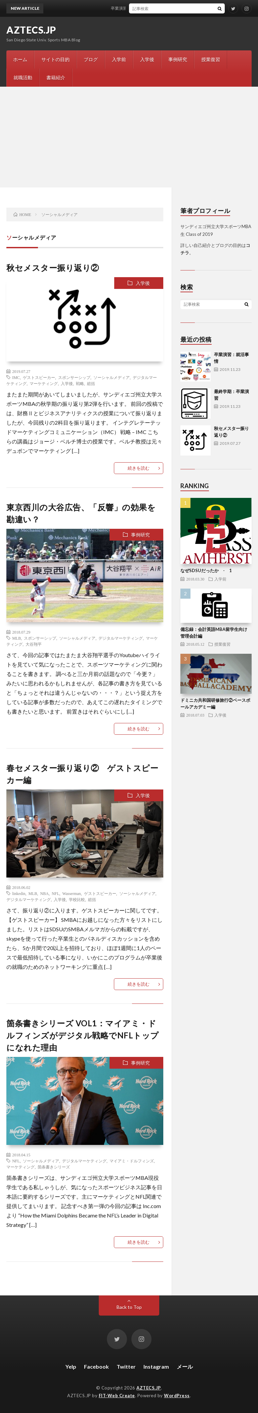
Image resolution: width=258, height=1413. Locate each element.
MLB (16, 638)
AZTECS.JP (31, 30)
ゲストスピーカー (39, 377)
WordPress (177, 1395)
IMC (16, 377)
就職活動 (22, 77)
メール (185, 1366)
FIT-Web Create (117, 1395)
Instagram (156, 1366)
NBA (44, 893)
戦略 (80, 383)
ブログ (91, 59)
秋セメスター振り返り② (52, 267)
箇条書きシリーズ (54, 1167)
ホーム (20, 59)
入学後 (147, 59)
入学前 (119, 59)
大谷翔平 (34, 644)
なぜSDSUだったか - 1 (206, 570)
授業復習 (210, 59)
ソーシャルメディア (111, 377)
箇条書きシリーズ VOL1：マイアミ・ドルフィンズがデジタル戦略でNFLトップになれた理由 (82, 1035)
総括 (91, 383)
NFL (55, 893)
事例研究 (177, 59)
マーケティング (44, 383)
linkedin (18, 893)
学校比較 (77, 899)
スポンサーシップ (74, 377)
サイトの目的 (55, 59)
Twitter (126, 1366)
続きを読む (138, 468)
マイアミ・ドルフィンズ (132, 1161)
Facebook (96, 1366)
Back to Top (129, 1307)
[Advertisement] (129, 137)
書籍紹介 (55, 77)
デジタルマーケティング (120, 638)
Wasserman (71, 893)
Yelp (71, 1366)
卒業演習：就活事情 (133, 8)
